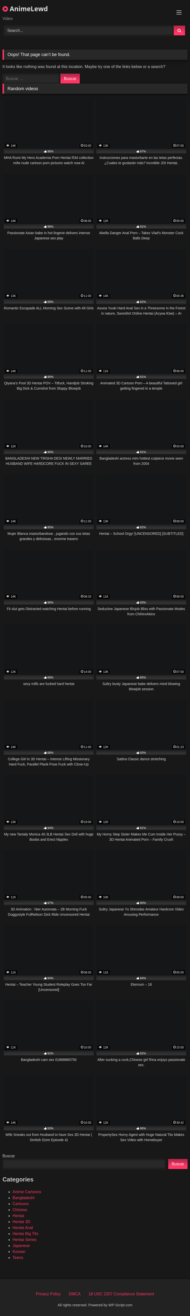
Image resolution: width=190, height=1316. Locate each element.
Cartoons (20, 1204)
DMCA (74, 1294)
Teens (17, 1257)
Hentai (18, 1216)
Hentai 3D (21, 1222)
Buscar (8, 1156)
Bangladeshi (23, 1198)
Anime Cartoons (26, 1192)
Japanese (21, 1246)
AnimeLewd (25, 8)
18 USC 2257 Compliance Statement (121, 1294)
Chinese (19, 1210)
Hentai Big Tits (25, 1234)
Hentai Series (24, 1240)
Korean (19, 1251)
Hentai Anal (22, 1228)
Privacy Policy (48, 1294)
